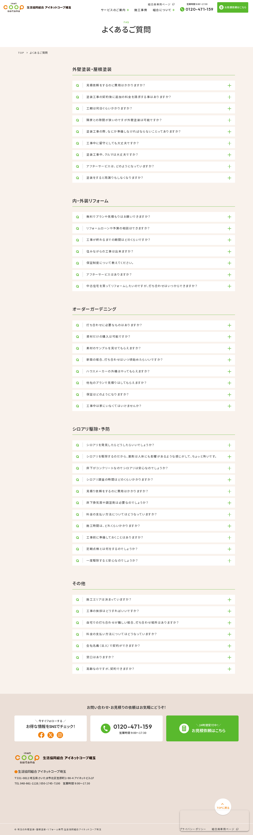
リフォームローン (133, 773)
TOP (21, 53)
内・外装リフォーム (131, 779)
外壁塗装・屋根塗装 (132, 768)
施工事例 (140, 10)
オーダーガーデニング (133, 786)
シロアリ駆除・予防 (131, 792)
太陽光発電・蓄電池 (132, 799)
